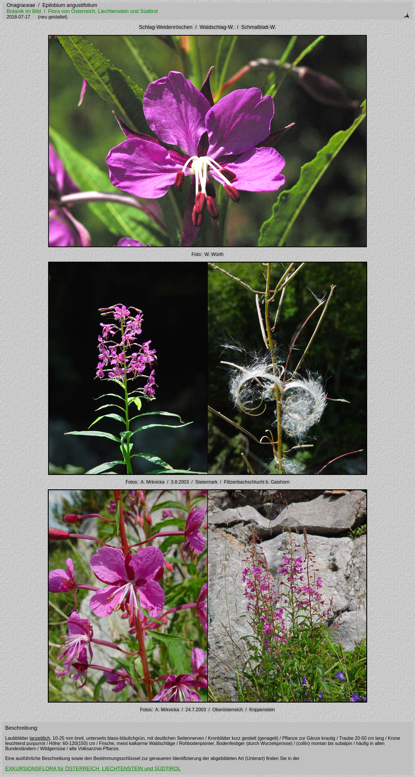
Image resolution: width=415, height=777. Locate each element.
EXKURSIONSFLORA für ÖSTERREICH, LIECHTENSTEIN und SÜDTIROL (93, 769)
